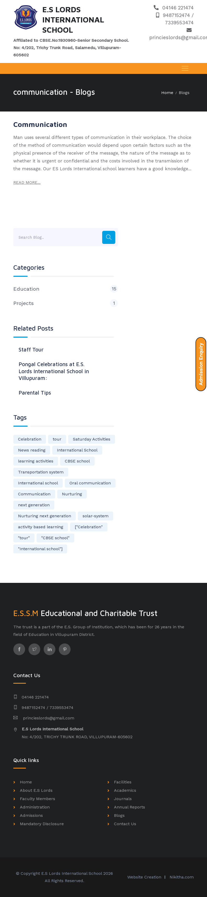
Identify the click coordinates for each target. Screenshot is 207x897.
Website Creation (144, 877)
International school (38, 482)
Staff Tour (31, 349)
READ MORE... (27, 182)
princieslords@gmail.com (48, 718)
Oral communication (90, 482)
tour (57, 439)
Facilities (122, 781)
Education (65, 289)
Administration (35, 807)
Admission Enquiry (201, 364)
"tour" (24, 537)
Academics (125, 790)
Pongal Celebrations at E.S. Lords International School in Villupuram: (54, 371)
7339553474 (179, 23)
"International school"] (40, 548)
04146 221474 (174, 8)
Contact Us (125, 823)
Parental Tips (35, 392)
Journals (123, 798)
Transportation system (41, 472)
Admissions (31, 815)
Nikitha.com (182, 877)
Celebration (29, 439)
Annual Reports (129, 807)
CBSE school (77, 461)
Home (167, 92)
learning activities (35, 461)
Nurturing (72, 493)
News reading (31, 450)
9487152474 (174, 15)
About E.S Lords (36, 790)
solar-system (95, 515)
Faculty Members (37, 798)
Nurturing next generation (44, 515)
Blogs (184, 92)
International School (77, 450)
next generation (34, 504)
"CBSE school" (55, 537)
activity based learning (40, 526)
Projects (65, 303)
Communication (40, 124)
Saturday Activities (91, 439)
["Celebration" (89, 526)
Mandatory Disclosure (42, 823)
